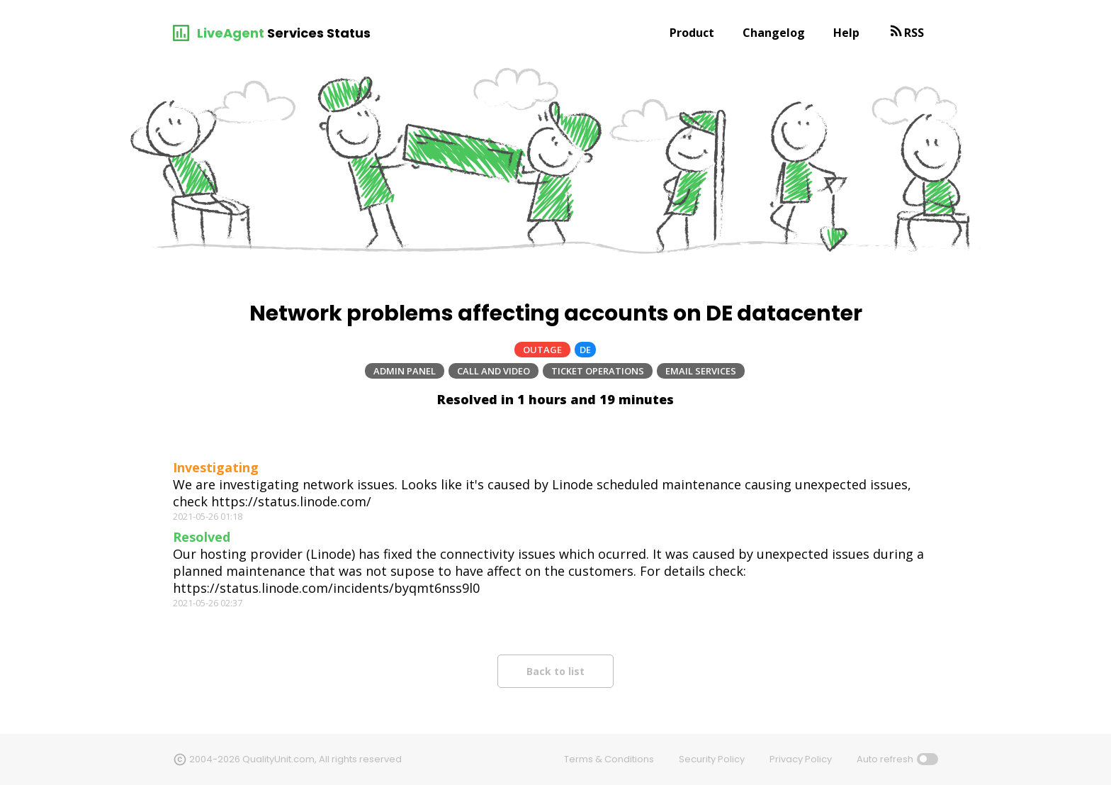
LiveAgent (230, 33)
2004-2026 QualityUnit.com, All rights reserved (295, 759)
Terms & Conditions (609, 759)
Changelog (774, 32)
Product (692, 32)
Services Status (319, 33)
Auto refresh (885, 759)
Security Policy (712, 759)
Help (846, 32)
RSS (914, 32)
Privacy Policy (800, 759)
